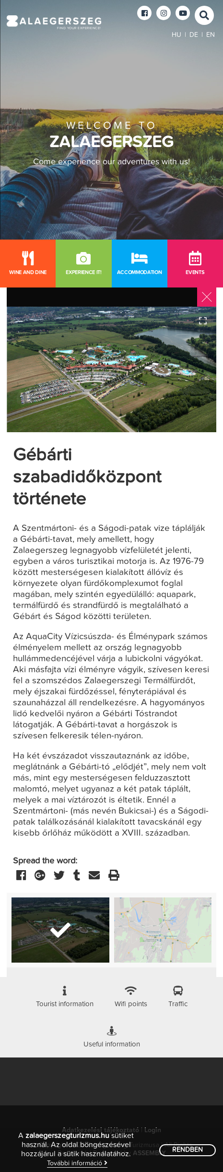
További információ (77, 1163)
